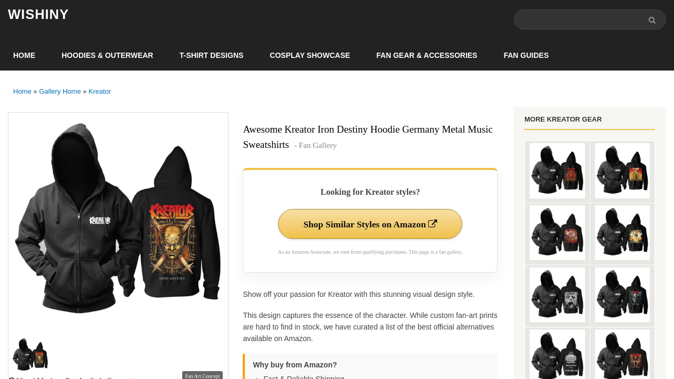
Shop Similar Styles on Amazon (370, 225)
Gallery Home (60, 92)
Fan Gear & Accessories (427, 56)
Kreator (99, 92)
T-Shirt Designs (211, 56)
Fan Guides (526, 56)
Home (24, 56)
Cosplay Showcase (310, 56)
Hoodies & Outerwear (107, 56)
